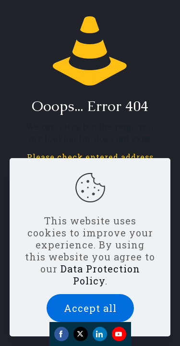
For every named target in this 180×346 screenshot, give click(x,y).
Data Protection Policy (100, 274)
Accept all (90, 308)
